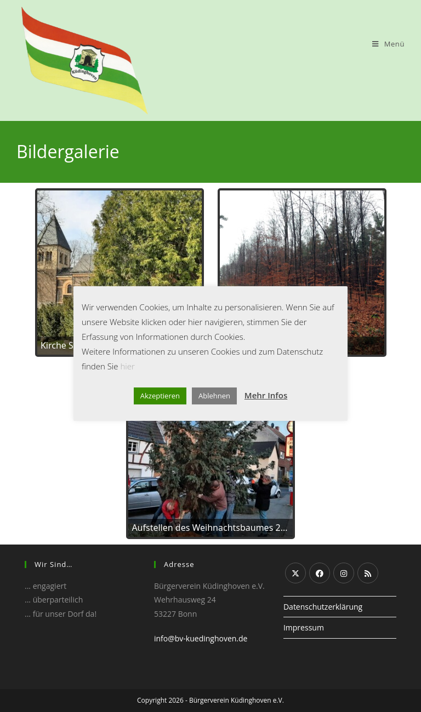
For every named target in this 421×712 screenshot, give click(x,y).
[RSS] (367, 573)
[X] (295, 573)
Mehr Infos (265, 395)
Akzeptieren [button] (160, 396)
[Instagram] (343, 573)
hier (127, 366)
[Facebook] (319, 573)
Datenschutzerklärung (322, 606)
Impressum (303, 627)
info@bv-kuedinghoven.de (201, 638)
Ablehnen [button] (214, 396)
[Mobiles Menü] (388, 44)
